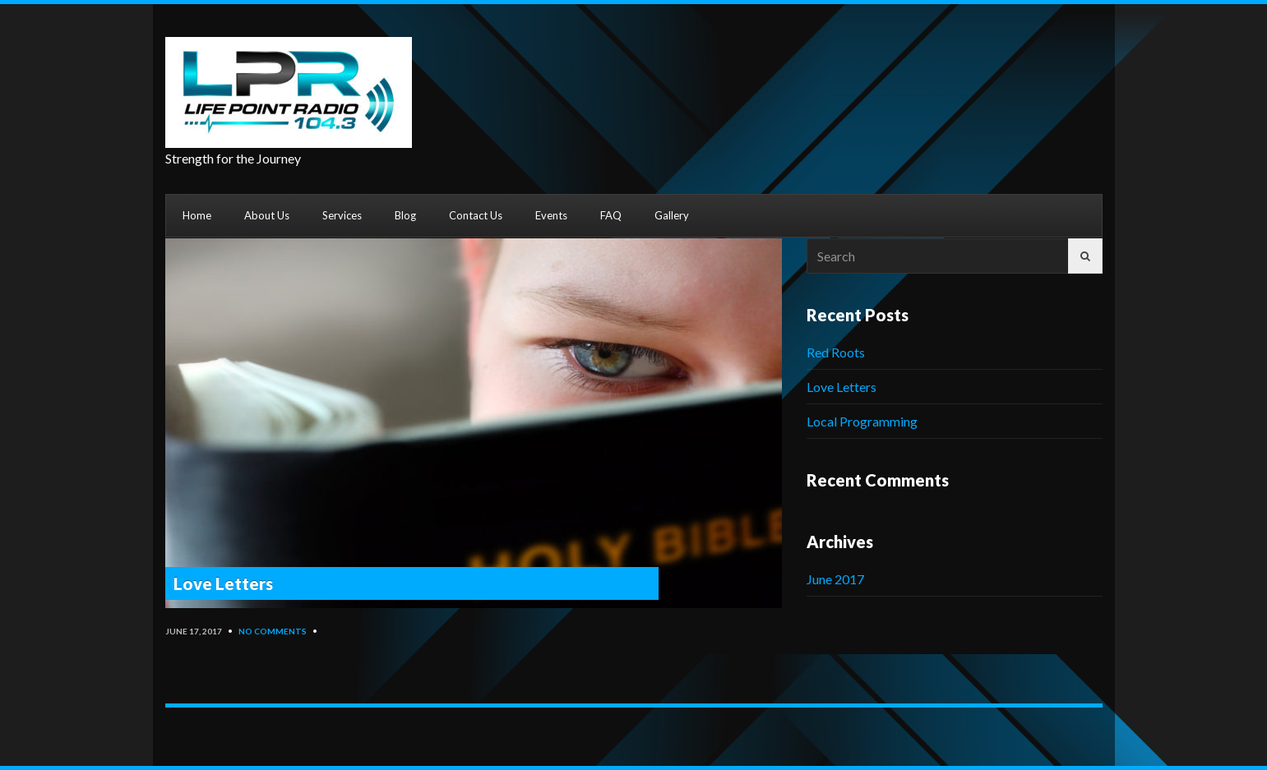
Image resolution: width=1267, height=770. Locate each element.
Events (551, 215)
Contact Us (475, 215)
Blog (405, 215)
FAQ (611, 215)
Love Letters (223, 583)
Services (342, 215)
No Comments (272, 631)
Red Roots (836, 352)
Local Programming (862, 421)
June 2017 (835, 579)
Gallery (671, 215)
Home (197, 215)
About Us (266, 215)
